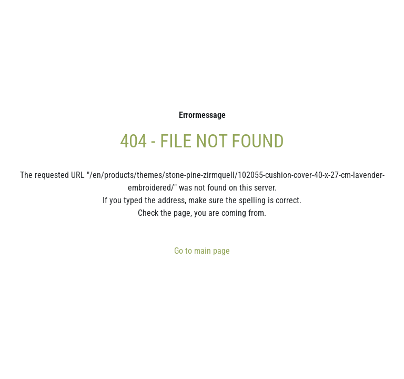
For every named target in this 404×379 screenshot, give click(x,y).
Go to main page (202, 251)
